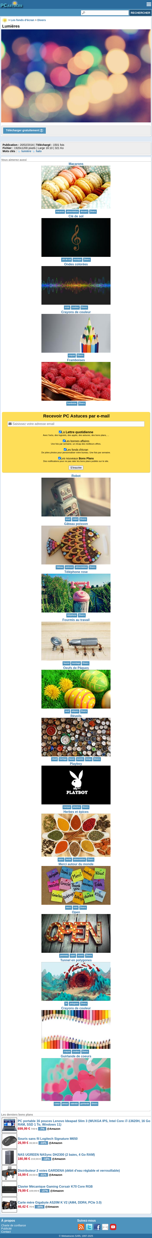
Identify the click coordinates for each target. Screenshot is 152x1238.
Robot (76, 475)
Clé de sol (76, 216)
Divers (93, 211)
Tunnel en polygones (76, 960)
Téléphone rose (76, 572)
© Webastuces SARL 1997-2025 (76, 1236)
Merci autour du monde (76, 864)
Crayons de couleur (76, 312)
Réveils (76, 716)
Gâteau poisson (76, 524)
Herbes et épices (75, 811)
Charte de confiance (13, 1225)
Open (76, 912)
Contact (6, 1231)
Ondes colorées (76, 264)
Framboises (76, 360)
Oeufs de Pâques (76, 668)
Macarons (76, 164)
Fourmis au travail (76, 620)
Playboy (76, 763)
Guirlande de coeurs (76, 1056)
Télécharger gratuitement (24, 130)
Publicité (6, 1228)
